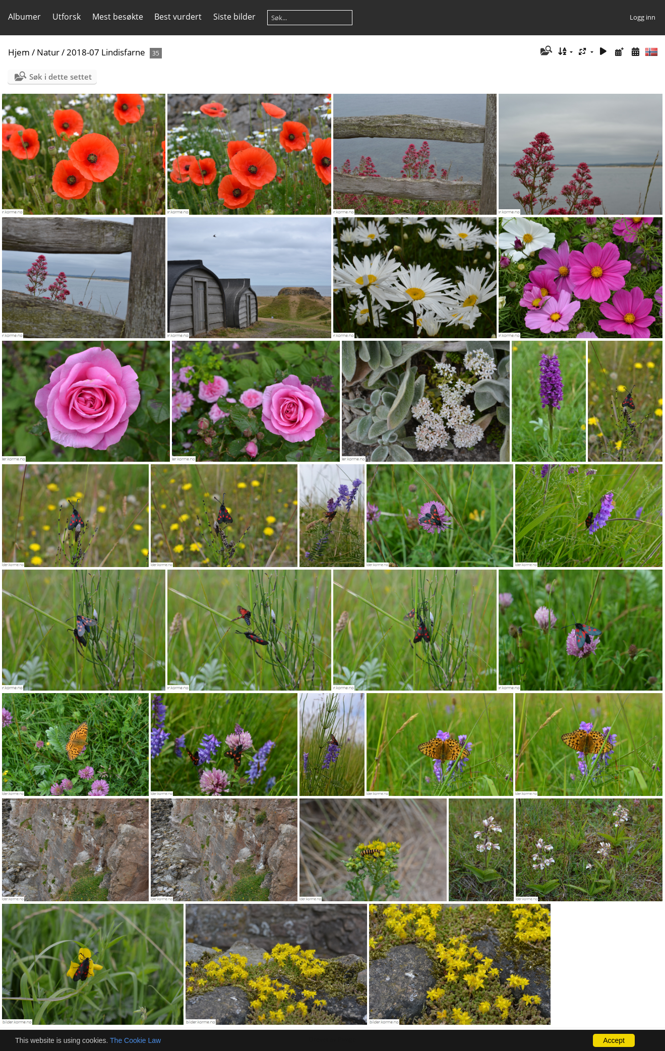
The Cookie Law (135, 1040)
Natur (48, 52)
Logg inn (642, 17)
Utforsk (66, 16)
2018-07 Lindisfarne (106, 52)
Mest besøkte (117, 16)
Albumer (24, 16)
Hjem (19, 52)
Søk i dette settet (60, 77)
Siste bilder (234, 16)
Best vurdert (178, 16)
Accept (614, 1040)
